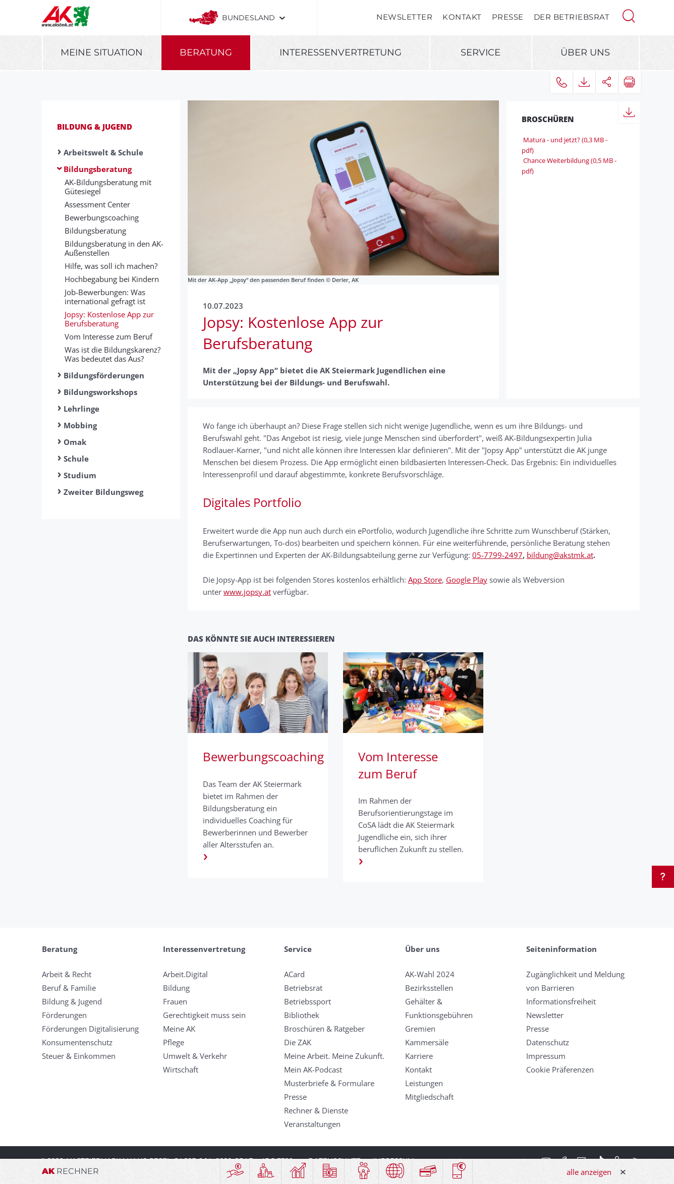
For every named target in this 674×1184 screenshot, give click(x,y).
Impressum (546, 1056)
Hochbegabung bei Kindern (112, 279)
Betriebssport (307, 1001)
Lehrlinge (81, 409)
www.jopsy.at (247, 592)
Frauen (175, 1001)
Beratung (206, 52)
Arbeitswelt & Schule (103, 152)
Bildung (176, 988)
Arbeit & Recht (66, 974)
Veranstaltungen (312, 1124)
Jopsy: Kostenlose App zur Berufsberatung (109, 319)
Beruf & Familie (69, 988)
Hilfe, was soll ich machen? (111, 265)
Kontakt (462, 17)
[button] (628, 15)
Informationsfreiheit (561, 1001)
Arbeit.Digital (185, 974)
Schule (76, 459)
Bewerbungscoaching (102, 217)
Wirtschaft (180, 1069)
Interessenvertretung (340, 52)
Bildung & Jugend (94, 127)
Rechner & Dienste (316, 1110)
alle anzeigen (589, 1172)
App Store (425, 580)
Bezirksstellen (429, 988)
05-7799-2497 (497, 555)
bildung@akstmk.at (560, 555)
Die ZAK (297, 1042)
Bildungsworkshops (100, 392)
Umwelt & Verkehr (195, 1056)
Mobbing (80, 425)
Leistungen (424, 1083)
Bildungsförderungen (104, 375)
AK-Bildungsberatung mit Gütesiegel (108, 187)
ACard (294, 974)
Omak (75, 442)
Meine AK (179, 1029)
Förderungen (64, 1015)
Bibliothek (301, 1015)
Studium (80, 475)
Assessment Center (97, 204)
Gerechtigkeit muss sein (204, 1015)
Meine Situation (102, 52)
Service (480, 52)
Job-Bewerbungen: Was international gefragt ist (105, 297)
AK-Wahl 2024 (430, 974)
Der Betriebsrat (572, 17)
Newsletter (404, 17)
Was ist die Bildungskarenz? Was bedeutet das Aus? (112, 354)
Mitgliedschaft (429, 1097)
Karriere (419, 1056)
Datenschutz (547, 1042)
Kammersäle (426, 1042)
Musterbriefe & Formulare (329, 1083)
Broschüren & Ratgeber (324, 1029)
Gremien (420, 1029)
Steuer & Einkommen (79, 1056)
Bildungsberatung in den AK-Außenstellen (114, 248)
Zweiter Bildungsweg (103, 492)
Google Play (466, 580)
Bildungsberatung (98, 169)
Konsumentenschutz (77, 1042)
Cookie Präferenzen (560, 1069)
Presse (508, 17)
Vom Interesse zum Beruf (108, 336)
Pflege (173, 1042)
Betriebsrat (303, 988)
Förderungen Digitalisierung (90, 1029)
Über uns (585, 52)
